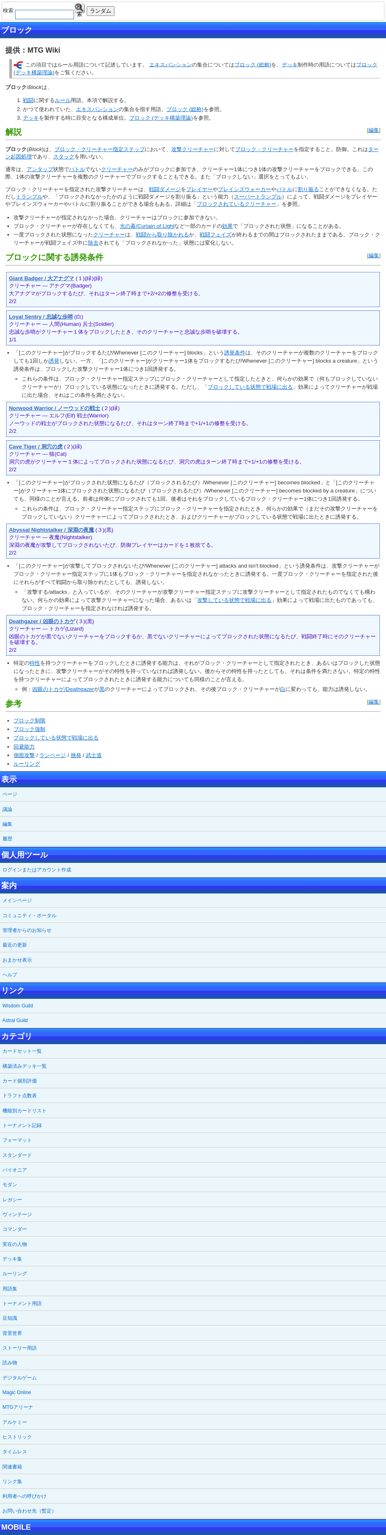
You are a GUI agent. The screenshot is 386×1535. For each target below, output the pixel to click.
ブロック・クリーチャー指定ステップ (99, 149)
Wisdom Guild (17, 1006)
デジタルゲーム (19, 1378)
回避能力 (24, 747)
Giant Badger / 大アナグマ (41, 278)
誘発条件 (234, 353)
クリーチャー (117, 169)
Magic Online (16, 1392)
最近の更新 (14, 945)
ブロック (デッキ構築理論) (161, 118)
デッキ (290, 64)
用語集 (9, 1289)
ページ (9, 794)
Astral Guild (15, 1020)
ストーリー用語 (19, 1348)
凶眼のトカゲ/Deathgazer (63, 689)
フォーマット (17, 1140)
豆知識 (9, 1318)
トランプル (29, 197)
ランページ (52, 755)
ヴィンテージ (17, 1214)
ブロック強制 (29, 729)
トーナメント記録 (22, 1125)
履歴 (7, 839)
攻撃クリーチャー (192, 149)
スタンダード (17, 1155)
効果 (227, 226)
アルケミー (14, 1422)
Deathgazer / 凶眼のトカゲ (42, 621)
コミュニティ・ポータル (29, 915)
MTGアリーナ (17, 1407)
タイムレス (14, 1452)
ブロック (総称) (253, 64)
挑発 (76, 755)
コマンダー (14, 1229)
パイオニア (14, 1170)
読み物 (9, 1363)
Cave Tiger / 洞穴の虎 (36, 446)
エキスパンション (170, 64)
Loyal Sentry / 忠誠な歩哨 (41, 317)
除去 (93, 243)
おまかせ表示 (17, 960)
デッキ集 (12, 1259)
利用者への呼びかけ (24, 1496)
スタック (63, 157)
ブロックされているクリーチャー (236, 204)
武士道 (94, 755)
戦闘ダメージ (165, 189)
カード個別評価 (19, 1081)
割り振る (308, 189)
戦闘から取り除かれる (162, 235)
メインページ (17, 900)
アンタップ (40, 169)
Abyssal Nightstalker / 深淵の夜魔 (51, 530)
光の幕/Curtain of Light (147, 226)
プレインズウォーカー (244, 189)
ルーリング (26, 764)
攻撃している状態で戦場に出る (234, 600)
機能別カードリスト (24, 1111)
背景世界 (12, 1333)
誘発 (54, 361)
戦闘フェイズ (215, 235)
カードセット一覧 (22, 1051)
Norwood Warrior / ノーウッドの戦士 (54, 408)
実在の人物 (14, 1244)
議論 (7, 809)
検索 (79, 8)
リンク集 (12, 1481)
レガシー (12, 1200)
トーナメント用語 (22, 1303)
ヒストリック (17, 1437)
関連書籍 (12, 1467)
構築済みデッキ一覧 (24, 1066)
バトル (77, 169)
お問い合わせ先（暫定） (29, 1511)
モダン (9, 1184)
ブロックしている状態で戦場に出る (250, 387)
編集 (373, 130)
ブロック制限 (29, 720)
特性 (34, 663)
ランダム (100, 11)
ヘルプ (9, 975)
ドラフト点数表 (19, 1095)
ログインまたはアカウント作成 (36, 870)
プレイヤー (199, 189)
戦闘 (28, 100)
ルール (63, 100)
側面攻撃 (24, 755)
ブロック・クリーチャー (264, 149)
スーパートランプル (258, 197)
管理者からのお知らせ (27, 930)
